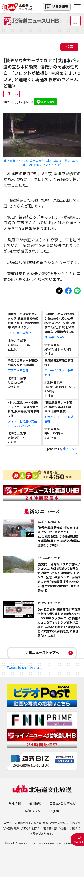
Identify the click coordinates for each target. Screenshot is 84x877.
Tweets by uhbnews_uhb (24, 667)
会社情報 (14, 803)
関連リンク (33, 811)
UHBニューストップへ (42, 653)
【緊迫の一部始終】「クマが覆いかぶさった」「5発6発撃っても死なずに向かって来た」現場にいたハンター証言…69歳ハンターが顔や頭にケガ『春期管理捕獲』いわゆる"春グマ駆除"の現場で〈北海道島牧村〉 (59, 577)
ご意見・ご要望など (62, 803)
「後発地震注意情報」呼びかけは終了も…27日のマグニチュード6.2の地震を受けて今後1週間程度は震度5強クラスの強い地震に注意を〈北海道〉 (58, 536)
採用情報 (35, 803)
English (54, 811)
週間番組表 (56, 6)
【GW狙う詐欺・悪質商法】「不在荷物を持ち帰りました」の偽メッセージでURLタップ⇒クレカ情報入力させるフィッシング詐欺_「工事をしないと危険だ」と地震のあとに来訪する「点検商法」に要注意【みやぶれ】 (59, 623)
